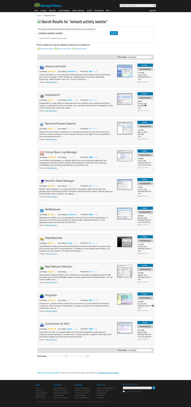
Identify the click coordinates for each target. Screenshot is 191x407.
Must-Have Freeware (60, 398)
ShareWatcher (53, 238)
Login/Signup (101, 393)
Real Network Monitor (58, 266)
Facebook (100, 398)
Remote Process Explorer (60, 123)
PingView (51, 295)
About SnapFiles (41, 393)
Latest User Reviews (60, 390)
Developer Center (103, 390)
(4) (77, 71)
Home (39, 15)
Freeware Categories (82, 388)
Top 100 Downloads (82, 393)
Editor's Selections (59, 388)
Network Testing (80, 49)
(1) (77, 100)
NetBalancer (52, 209)
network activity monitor (109, 373)
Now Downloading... (82, 398)
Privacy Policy (40, 395)
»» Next (86, 356)
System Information (51, 196)
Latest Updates (80, 395)
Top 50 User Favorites (61, 393)
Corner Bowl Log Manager (61, 152)
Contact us (39, 390)
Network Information (64, 49)
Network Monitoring (47, 49)
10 (80, 356)
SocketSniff (52, 95)
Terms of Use (40, 398)
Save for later (144, 82)
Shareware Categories (82, 390)
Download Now (145, 69)
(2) (77, 214)
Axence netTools (55, 66)
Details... (145, 65)
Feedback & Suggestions (106, 388)
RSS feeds (100, 395)
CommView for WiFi (57, 323)
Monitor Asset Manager (59, 180)
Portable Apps (58, 395)
